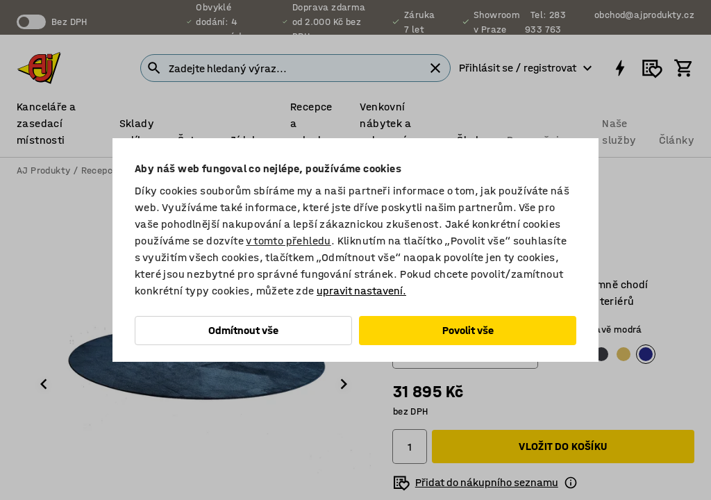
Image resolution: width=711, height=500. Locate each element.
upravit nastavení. (361, 290)
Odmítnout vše (243, 330)
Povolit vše (468, 330)
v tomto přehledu (288, 240)
